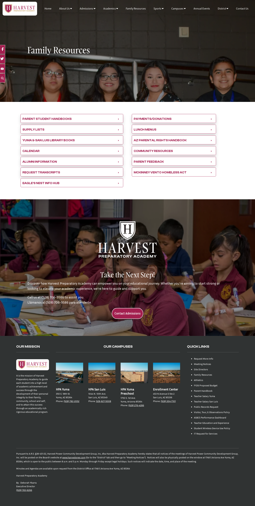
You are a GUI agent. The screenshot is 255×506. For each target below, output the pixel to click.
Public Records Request (206, 406)
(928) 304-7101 (168, 401)
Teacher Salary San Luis (206, 401)
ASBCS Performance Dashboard (210, 417)
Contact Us (242, 8)
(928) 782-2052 (71, 401)
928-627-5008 (103, 401)
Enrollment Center (165, 389)
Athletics (198, 380)
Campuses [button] (178, 8)
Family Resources (136, 8)
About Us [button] (65, 8)
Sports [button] (159, 8)
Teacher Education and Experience (211, 422)
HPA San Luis (96, 389)
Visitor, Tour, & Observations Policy (212, 412)
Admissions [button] (87, 8)
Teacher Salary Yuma (204, 396)
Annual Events (202, 8)
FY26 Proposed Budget (205, 385)
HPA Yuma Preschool (127, 391)
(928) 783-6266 (24, 490)
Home (48, 8)
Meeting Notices (202, 363)
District (223, 8)
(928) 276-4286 (136, 405)
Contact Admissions (127, 313)
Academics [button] (110, 8)
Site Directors (201, 369)
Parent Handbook (203, 390)
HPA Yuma (62, 389)
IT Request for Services (205, 433)
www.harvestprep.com (73, 457)
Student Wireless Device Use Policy (212, 428)
